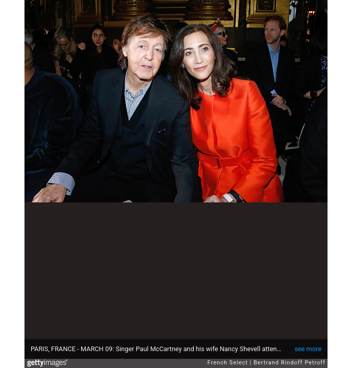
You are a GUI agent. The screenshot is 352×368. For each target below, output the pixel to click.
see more (307, 349)
